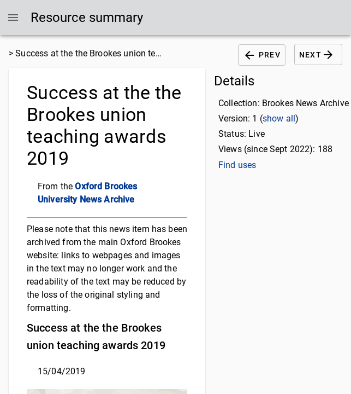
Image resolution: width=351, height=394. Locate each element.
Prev (262, 55)
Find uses (237, 165)
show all (279, 118)
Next (318, 54)
